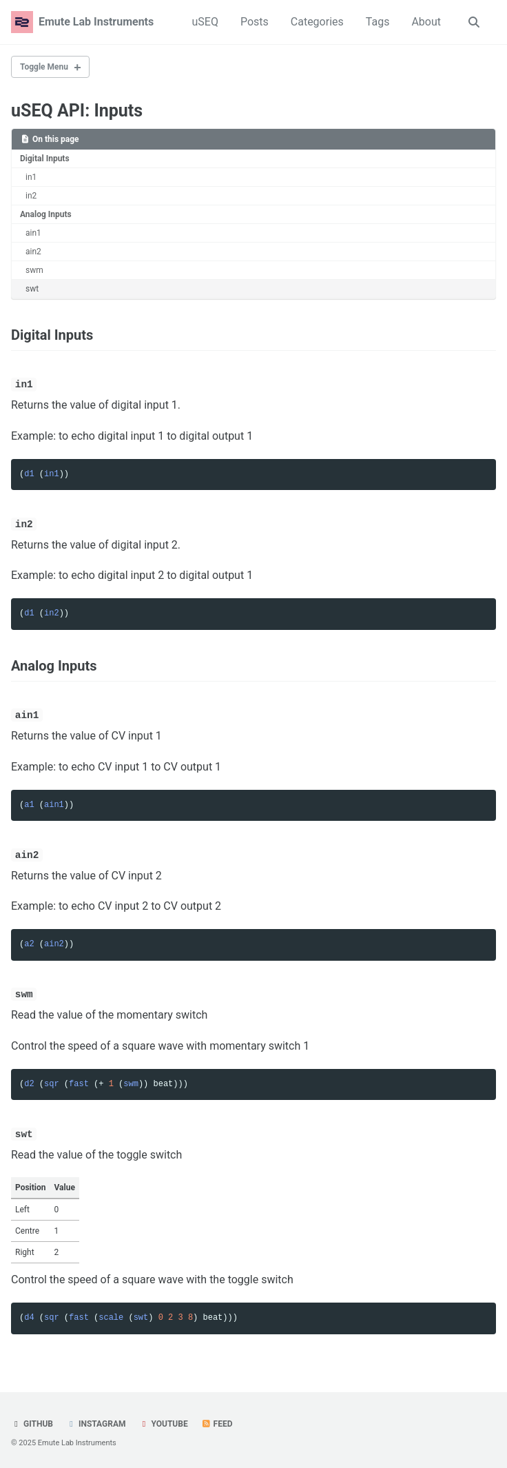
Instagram (96, 1421)
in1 (31, 177)
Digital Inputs (45, 158)
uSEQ (205, 21)
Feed (217, 1421)
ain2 (33, 251)
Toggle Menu (44, 67)
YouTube (162, 1421)
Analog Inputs (46, 214)
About (426, 21)
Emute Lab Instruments (96, 21)
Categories (317, 21)
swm (34, 270)
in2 (31, 196)
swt (32, 289)
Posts (254, 21)
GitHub (32, 1421)
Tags (378, 21)
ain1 (33, 233)
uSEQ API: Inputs (77, 111)
